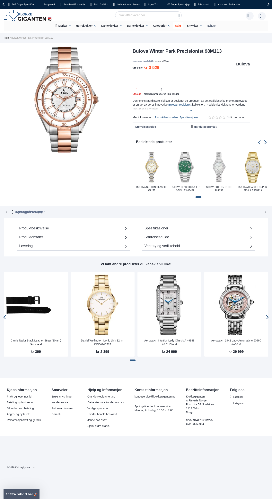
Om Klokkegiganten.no (101, 396)
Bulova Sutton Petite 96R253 (219, 189)
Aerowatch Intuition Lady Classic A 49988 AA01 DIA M (169, 342)
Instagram (239, 402)
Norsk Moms (128, 4)
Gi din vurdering (236, 117)
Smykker (192, 25)
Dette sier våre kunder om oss (105, 402)
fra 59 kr (101, 4)
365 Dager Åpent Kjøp (68, 211)
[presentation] (4, 4)
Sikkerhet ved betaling (20, 407)
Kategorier (159, 25)
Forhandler (75, 4)
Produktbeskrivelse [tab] (34, 228)
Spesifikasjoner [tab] (156, 228)
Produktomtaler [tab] (71, 238)
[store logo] (28, 16)
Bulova (243, 64)
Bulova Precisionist (179, 104)
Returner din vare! (62, 407)
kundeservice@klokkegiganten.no (155, 396)
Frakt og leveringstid (19, 396)
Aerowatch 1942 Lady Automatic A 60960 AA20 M (236, 342)
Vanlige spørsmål (97, 407)
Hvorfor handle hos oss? (102, 413)
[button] (198, 197)
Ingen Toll (130, 211)
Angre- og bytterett (18, 413)
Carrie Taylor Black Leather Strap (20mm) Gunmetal (36, 342)
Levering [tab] (26, 245)
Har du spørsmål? (205, 126)
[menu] (136, 26)
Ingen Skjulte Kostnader (206, 211)
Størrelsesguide (145, 126)
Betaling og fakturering (20, 402)
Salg (178, 25)
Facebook (239, 396)
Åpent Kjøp (23, 4)
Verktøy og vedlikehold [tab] (162, 245)
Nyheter (211, 25)
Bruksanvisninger (61, 396)
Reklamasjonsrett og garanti (24, 419)
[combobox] (148, 15)
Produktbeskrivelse (166, 117)
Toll (153, 4)
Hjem (6, 37)
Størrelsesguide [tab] (157, 237)
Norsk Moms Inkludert (164, 211)
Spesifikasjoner (189, 117)
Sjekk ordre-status (98, 425)
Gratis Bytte (103, 211)
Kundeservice (59, 402)
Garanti (55, 413)
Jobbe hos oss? (97, 419)
